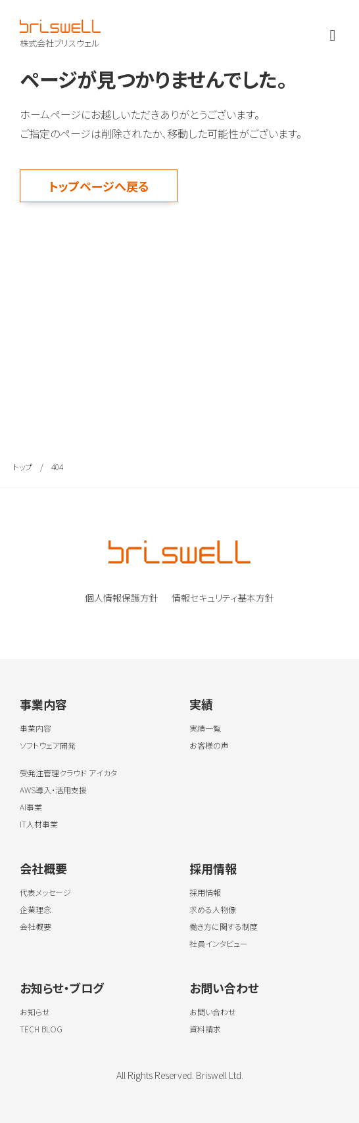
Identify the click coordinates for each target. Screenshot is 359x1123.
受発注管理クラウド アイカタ (68, 772)
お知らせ (35, 1011)
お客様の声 (209, 745)
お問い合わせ (224, 987)
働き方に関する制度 (223, 926)
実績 (201, 704)
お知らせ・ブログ (62, 987)
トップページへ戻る (99, 185)
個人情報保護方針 (121, 597)
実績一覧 (205, 728)
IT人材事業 (39, 823)
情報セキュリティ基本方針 (223, 597)
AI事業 (31, 806)
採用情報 (213, 868)
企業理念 (35, 909)
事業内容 (43, 704)
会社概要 (43, 868)
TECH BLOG (41, 1028)
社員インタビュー (218, 943)
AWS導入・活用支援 (53, 789)
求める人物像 (212, 909)
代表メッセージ (45, 892)
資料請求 (205, 1028)
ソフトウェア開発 (48, 745)
